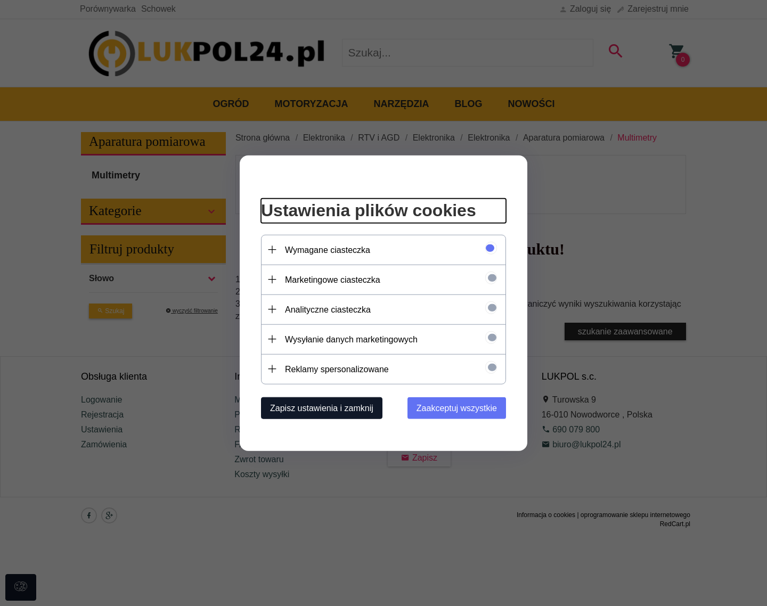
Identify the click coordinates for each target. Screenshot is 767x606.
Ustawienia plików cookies (368, 210)
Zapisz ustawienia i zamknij (321, 407)
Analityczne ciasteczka (328, 309)
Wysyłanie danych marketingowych (351, 338)
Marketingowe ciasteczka (332, 279)
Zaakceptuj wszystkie (457, 407)
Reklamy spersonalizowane (337, 368)
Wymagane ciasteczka (327, 249)
